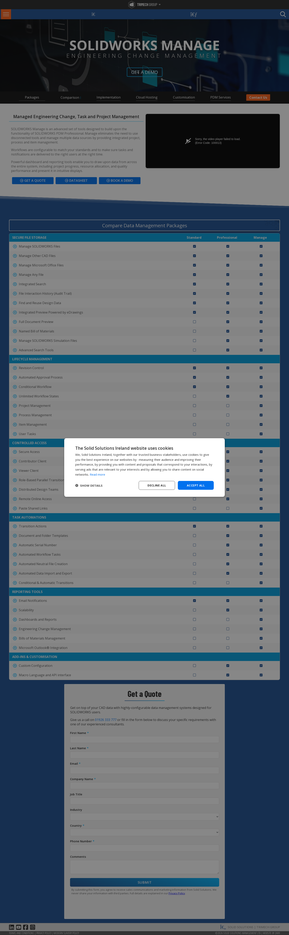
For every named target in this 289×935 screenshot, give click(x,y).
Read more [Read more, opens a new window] (97, 474)
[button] (89, 485)
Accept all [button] (196, 485)
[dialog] (144, 467)
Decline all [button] (157, 485)
